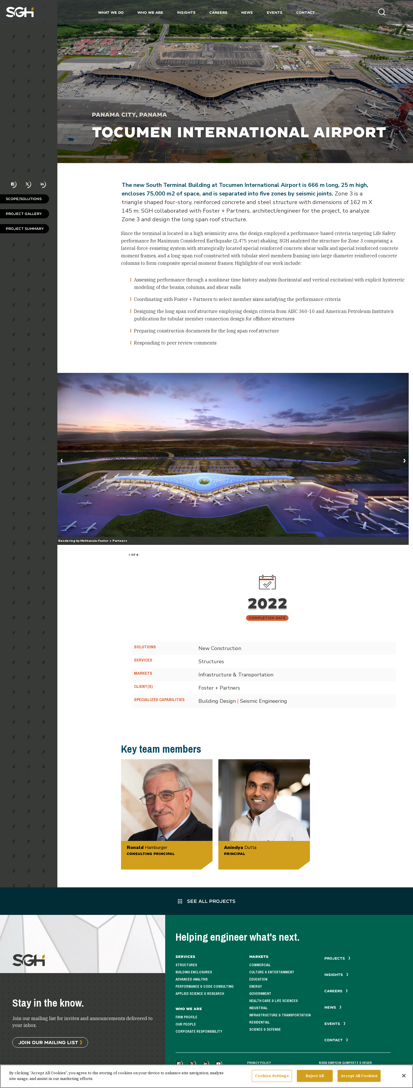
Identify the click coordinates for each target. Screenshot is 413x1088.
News (247, 12)
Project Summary (25, 228)
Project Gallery (24, 214)
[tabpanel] (233, 459)
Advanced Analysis (192, 979)
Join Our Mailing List (48, 1042)
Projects (337, 958)
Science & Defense (265, 1029)
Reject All (315, 1078)
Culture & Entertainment (271, 972)
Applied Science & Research (200, 994)
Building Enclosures (194, 972)
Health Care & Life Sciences (273, 1001)
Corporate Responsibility (199, 1031)
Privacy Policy (259, 1063)
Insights (186, 12)
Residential (259, 1022)
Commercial (260, 965)
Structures (186, 965)
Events (275, 12)
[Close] (404, 1078)
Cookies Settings (272, 1078)
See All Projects (206, 901)
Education (258, 979)
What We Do (111, 12)
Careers (218, 12)
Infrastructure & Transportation (280, 1015)
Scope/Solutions (24, 199)
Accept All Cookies (359, 1078)
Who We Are (150, 12)
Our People (186, 1024)
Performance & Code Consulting (204, 986)
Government (260, 994)
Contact (305, 12)
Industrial (258, 1008)
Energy (255, 986)
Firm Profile (186, 1017)
